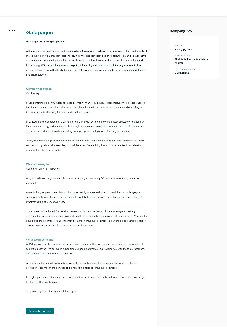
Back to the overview (40, 311)
